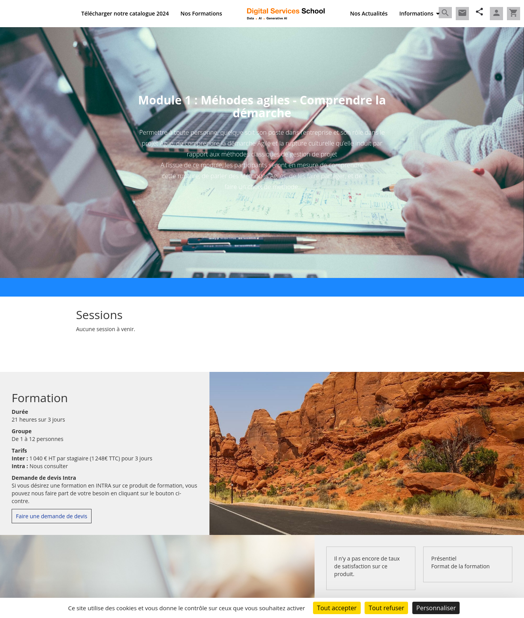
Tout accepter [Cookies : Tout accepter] (336, 608)
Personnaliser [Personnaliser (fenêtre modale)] (436, 608)
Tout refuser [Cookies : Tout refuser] (386, 608)
